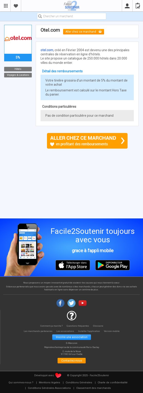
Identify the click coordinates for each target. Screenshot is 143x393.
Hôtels (18, 69)
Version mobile (113, 331)
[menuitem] (21, 383)
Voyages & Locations (18, 75)
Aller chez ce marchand (84, 31)
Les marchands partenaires (37, 331)
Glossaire (98, 325)
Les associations (65, 331)
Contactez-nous (72, 361)
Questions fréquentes (78, 325)
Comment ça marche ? (51, 325)
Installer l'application (90, 331)
